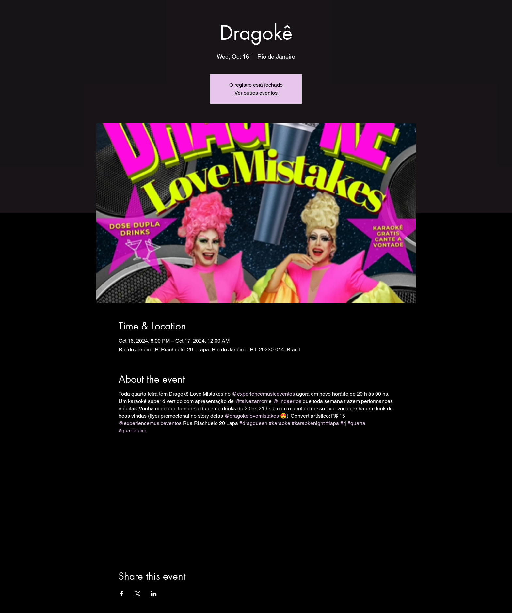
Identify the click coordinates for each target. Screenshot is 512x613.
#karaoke (279, 423)
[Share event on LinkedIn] (154, 593)
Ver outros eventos (256, 93)
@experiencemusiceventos (263, 394)
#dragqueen (253, 423)
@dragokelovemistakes (251, 416)
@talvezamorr (251, 401)
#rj (343, 423)
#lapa (332, 423)
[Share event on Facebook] (122, 593)
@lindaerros (287, 401)
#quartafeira (133, 430)
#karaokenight (308, 423)
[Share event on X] (138, 593)
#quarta (356, 423)
